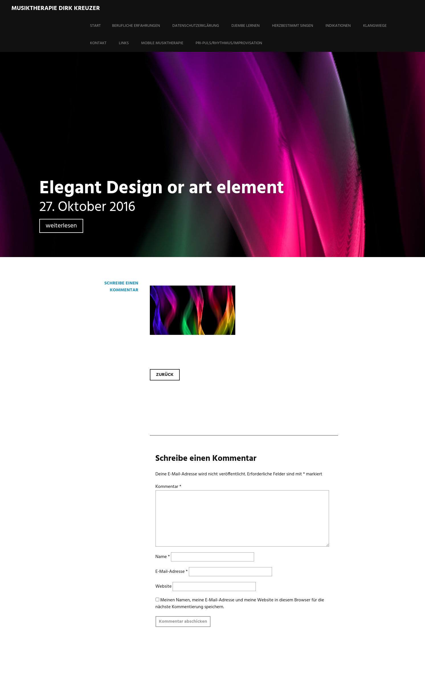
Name (163, 557)
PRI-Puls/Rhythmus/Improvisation (229, 43)
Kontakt (98, 43)
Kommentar (168, 486)
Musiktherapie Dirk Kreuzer (55, 8)
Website (164, 586)
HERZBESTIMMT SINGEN (292, 26)
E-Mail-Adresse (172, 571)
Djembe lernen (246, 26)
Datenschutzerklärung (195, 26)
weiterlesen (61, 226)
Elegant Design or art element (161, 188)
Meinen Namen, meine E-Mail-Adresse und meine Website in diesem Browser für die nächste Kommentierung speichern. (240, 603)
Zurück (165, 374)
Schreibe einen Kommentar (121, 287)
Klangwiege (375, 26)
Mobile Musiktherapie (162, 43)
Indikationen (338, 26)
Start (95, 26)
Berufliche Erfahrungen (136, 26)
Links (124, 43)
